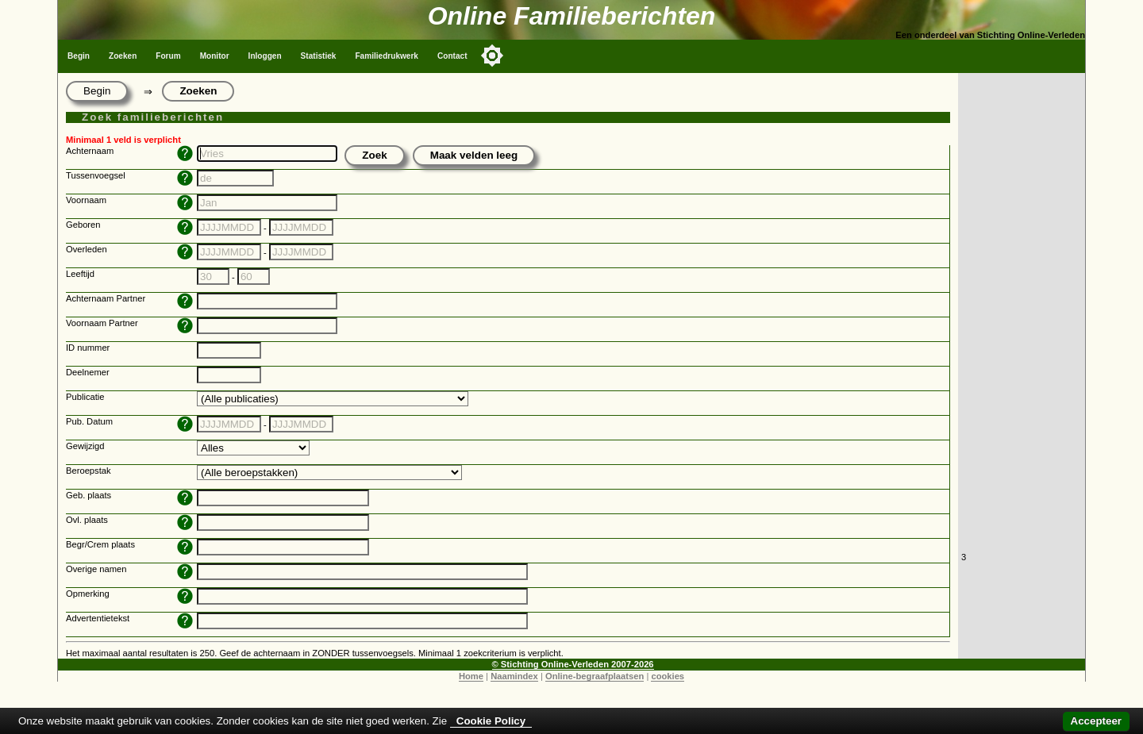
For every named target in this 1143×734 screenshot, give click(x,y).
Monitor (214, 56)
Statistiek (319, 56)
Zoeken (123, 56)
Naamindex (514, 676)
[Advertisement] (1021, 311)
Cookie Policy (490, 721)
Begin (78, 56)
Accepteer (1096, 721)
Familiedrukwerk (386, 56)
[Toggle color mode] (492, 55)
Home (471, 676)
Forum (168, 56)
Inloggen (265, 56)
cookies (667, 676)
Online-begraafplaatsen (594, 676)
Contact (452, 56)
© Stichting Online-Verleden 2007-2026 (573, 664)
